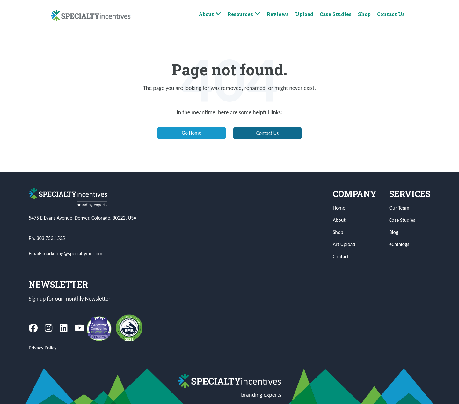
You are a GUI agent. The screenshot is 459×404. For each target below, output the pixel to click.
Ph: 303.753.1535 (47, 238)
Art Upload (344, 244)
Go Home (191, 133)
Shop (364, 14)
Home (339, 208)
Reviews (278, 14)
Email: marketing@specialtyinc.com (65, 254)
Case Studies (336, 14)
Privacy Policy (43, 348)
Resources (244, 14)
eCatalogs (399, 244)
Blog (393, 232)
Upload (304, 14)
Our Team (399, 208)
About (210, 14)
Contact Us (391, 14)
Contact (341, 256)
